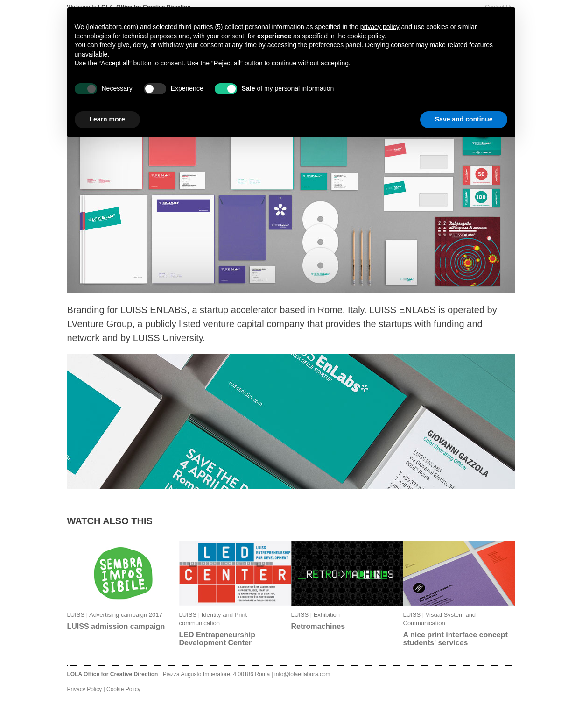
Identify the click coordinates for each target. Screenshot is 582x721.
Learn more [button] (107, 119)
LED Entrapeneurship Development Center (217, 639)
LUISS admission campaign (116, 626)
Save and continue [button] (464, 119)
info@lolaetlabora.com (302, 674)
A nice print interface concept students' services (455, 639)
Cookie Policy (123, 689)
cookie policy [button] (365, 36)
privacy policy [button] (380, 26)
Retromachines (318, 626)
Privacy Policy (84, 689)
